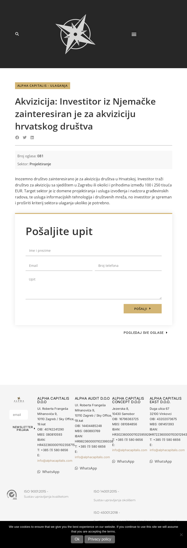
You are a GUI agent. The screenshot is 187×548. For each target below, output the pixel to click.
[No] (181, 534)
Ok (77, 539)
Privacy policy (99, 539)
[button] (17, 34)
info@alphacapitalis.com (54, 460)
